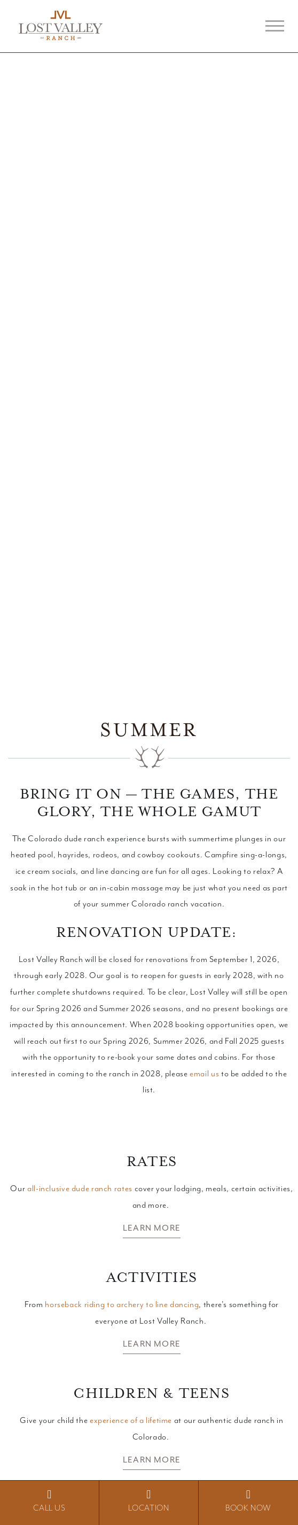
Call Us (49, 1501)
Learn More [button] (152, 1228)
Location (148, 1501)
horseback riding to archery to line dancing (122, 1305)
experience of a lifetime (131, 1420)
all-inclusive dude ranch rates (79, 1189)
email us (204, 1074)
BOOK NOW (248, 1501)
